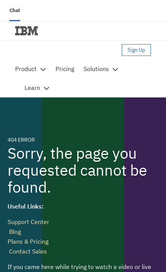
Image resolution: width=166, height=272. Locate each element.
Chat (14, 10)
